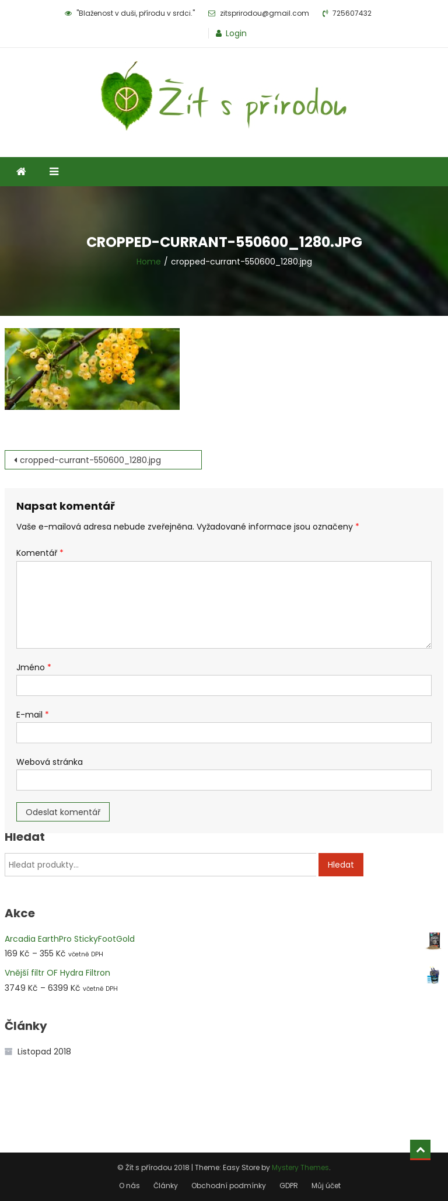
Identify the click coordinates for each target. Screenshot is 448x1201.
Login (236, 33)
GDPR (288, 1185)
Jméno (33, 667)
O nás (129, 1185)
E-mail (32, 714)
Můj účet (326, 1185)
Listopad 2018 (44, 1051)
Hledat (341, 865)
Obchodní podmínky (228, 1185)
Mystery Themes (300, 1167)
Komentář (40, 553)
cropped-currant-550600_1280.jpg (90, 460)
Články (165, 1185)
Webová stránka (49, 762)
